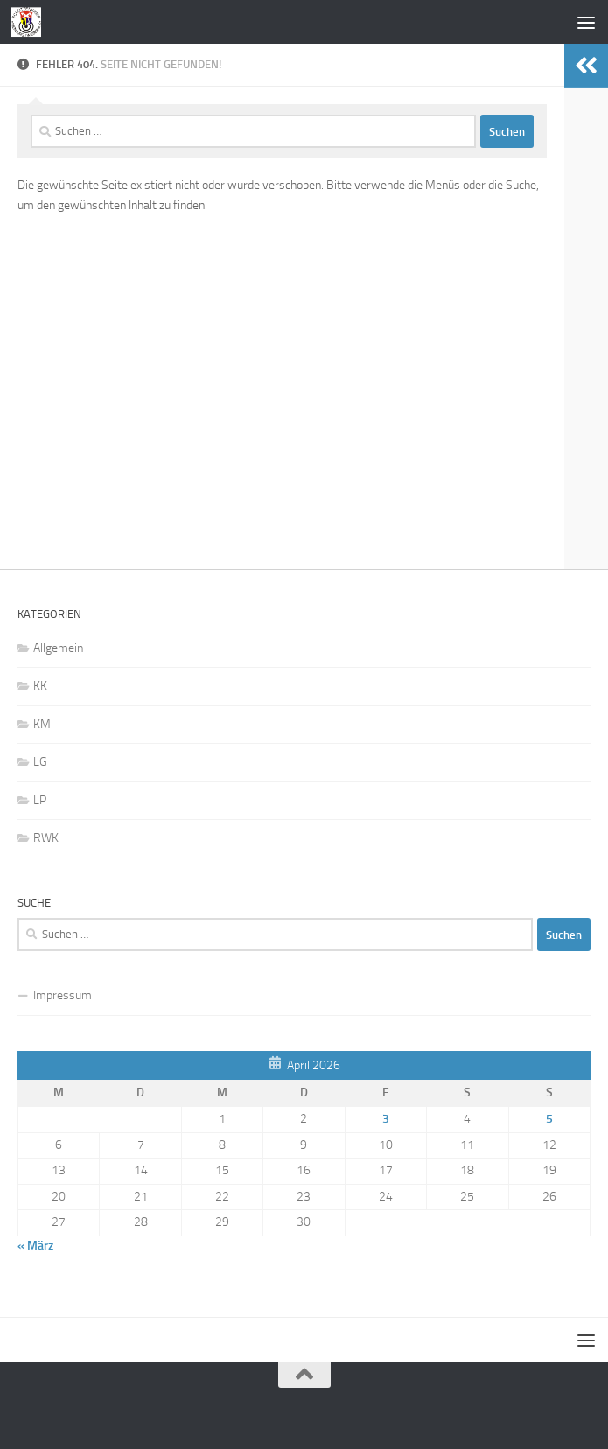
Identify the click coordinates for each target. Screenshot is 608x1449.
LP (39, 800)
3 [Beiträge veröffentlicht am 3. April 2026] (385, 1118)
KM (42, 724)
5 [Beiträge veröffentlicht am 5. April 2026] (549, 1118)
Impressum (62, 995)
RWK (46, 837)
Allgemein (58, 647)
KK (40, 685)
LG (40, 761)
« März (35, 1245)
